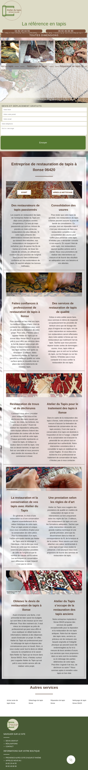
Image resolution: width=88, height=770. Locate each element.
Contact (10, 746)
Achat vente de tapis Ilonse (12, 701)
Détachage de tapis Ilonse (36, 701)
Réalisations (12, 744)
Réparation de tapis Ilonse (58, 701)
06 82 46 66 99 (11, 766)
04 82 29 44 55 (11, 763)
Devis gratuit (12, 741)
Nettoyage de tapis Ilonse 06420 (79, 701)
